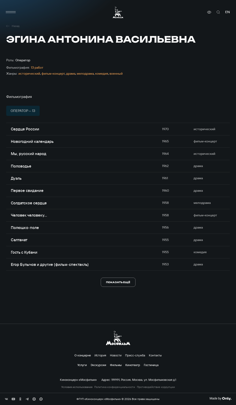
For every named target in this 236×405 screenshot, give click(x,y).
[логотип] (118, 12)
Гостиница (151, 365)
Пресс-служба (135, 355)
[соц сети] (6, 399)
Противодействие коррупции (156, 387)
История (100, 355)
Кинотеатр (132, 365)
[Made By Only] (220, 398)
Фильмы (116, 365)
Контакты (155, 355)
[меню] (10, 12)
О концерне (82, 355)
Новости (115, 355)
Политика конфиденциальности (114, 387)
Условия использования (76, 387)
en (227, 12)
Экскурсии (98, 365)
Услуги (82, 365)
